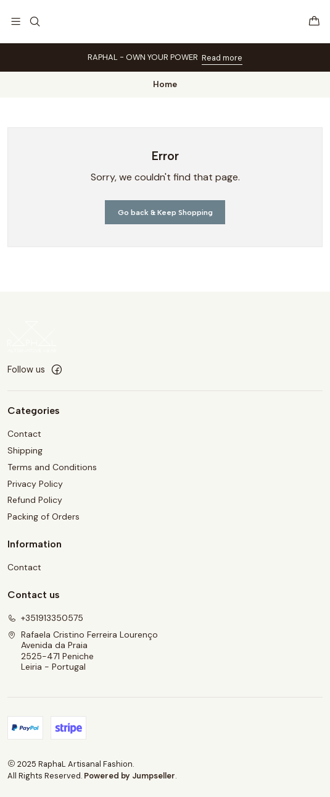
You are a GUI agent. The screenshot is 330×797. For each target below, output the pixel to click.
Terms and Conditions (52, 467)
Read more (222, 58)
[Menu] (15, 21)
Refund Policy (34, 499)
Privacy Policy (35, 483)
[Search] (34, 21)
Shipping (25, 450)
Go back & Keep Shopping (165, 212)
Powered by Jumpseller (129, 775)
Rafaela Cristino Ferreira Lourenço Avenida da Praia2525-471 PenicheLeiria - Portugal (82, 651)
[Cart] (314, 21)
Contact (24, 433)
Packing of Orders (43, 516)
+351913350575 (45, 617)
